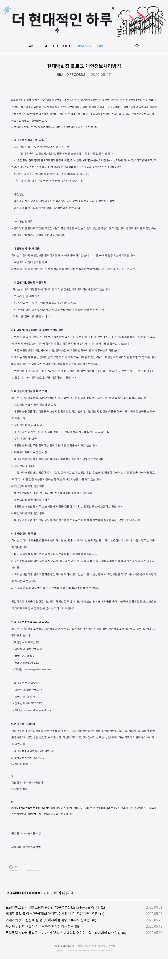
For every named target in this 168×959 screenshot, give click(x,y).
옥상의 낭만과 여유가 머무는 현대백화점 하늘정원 (40, 926)
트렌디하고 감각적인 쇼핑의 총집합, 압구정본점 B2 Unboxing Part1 (52, 907)
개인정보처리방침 (106, 945)
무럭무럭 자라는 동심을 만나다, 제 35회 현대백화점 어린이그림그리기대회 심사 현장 (63, 933)
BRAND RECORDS (71, 75)
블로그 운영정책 (85, 945)
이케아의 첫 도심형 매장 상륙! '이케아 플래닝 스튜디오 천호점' (48, 920)
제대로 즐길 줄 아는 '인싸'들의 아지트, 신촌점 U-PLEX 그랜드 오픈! (52, 914)
